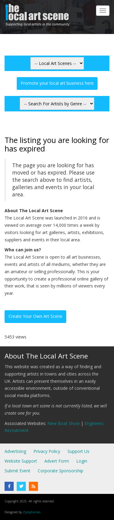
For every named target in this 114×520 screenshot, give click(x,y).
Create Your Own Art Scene (35, 316)
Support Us (78, 451)
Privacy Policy (46, 451)
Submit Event (17, 471)
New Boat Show (63, 423)
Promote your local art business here (57, 83)
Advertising (15, 451)
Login (81, 461)
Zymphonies (31, 512)
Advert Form (56, 461)
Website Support (21, 461)
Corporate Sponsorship (60, 471)
